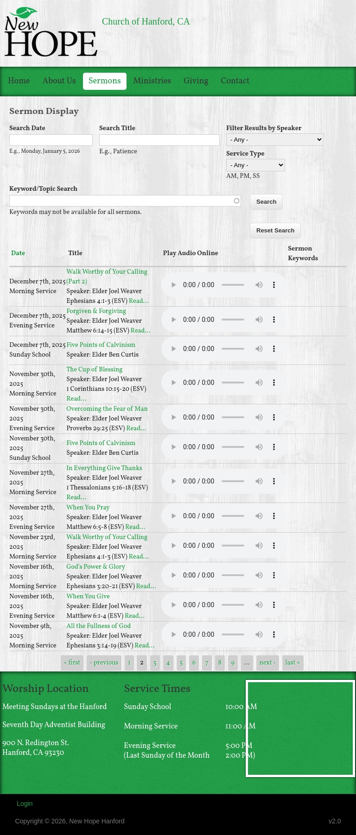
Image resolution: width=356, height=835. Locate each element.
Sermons (105, 81)
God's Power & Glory (95, 567)
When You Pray (87, 507)
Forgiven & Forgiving (96, 311)
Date (18, 253)
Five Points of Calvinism (100, 345)
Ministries (153, 81)
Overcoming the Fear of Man (107, 409)
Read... (139, 301)
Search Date (27, 128)
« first (72, 663)
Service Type (245, 154)
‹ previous (104, 663)
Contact (235, 81)
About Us (59, 81)
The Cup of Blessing (94, 369)
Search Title (117, 128)
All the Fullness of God (98, 626)
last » (293, 663)
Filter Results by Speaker (263, 128)
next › (268, 663)
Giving (196, 81)
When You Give (88, 596)
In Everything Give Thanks (104, 468)
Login (24, 803)
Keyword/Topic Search (43, 189)
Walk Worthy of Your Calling (106, 537)
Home (19, 81)
